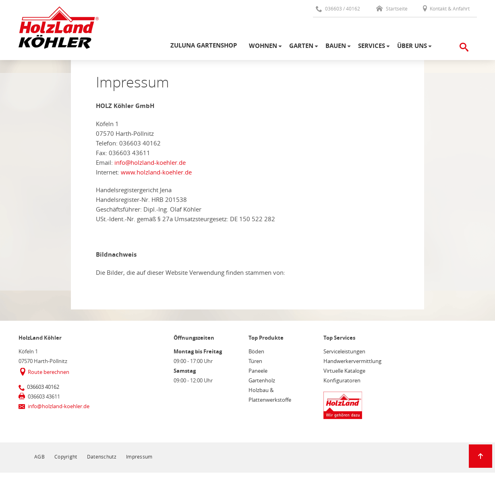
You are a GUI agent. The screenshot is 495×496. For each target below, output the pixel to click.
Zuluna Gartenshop (203, 45)
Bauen (335, 46)
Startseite (392, 8)
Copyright (65, 456)
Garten (301, 46)
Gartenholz (262, 380)
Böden (256, 351)
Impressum (139, 456)
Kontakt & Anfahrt (446, 8)
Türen (255, 361)
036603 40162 (43, 386)
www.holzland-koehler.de (156, 172)
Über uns (412, 46)
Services (371, 46)
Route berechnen (48, 372)
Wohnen (263, 46)
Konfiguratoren (341, 380)
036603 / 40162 (338, 8)
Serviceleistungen (344, 351)
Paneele (258, 370)
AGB (39, 456)
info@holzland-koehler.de (150, 162)
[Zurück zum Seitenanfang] (480, 456)
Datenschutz (101, 456)
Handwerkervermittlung (352, 361)
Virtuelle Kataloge (344, 370)
